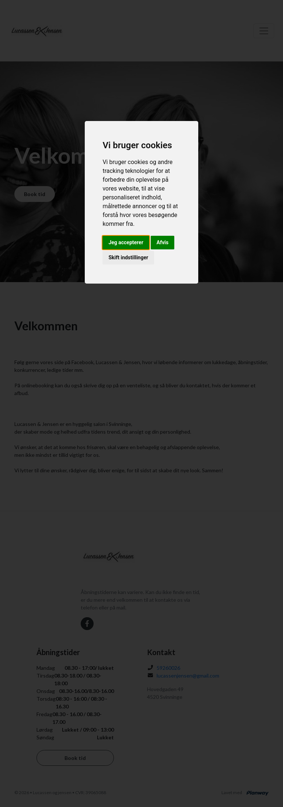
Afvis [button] (162, 242)
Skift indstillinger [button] (128, 257)
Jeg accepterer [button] (125, 242)
